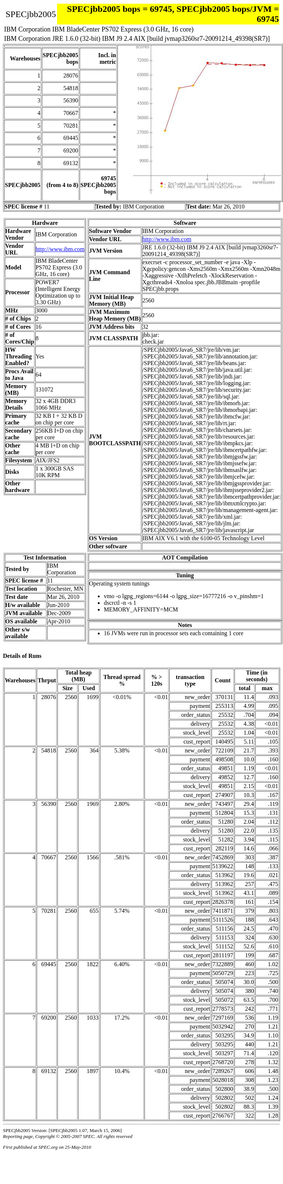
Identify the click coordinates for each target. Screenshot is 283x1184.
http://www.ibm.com (60, 249)
